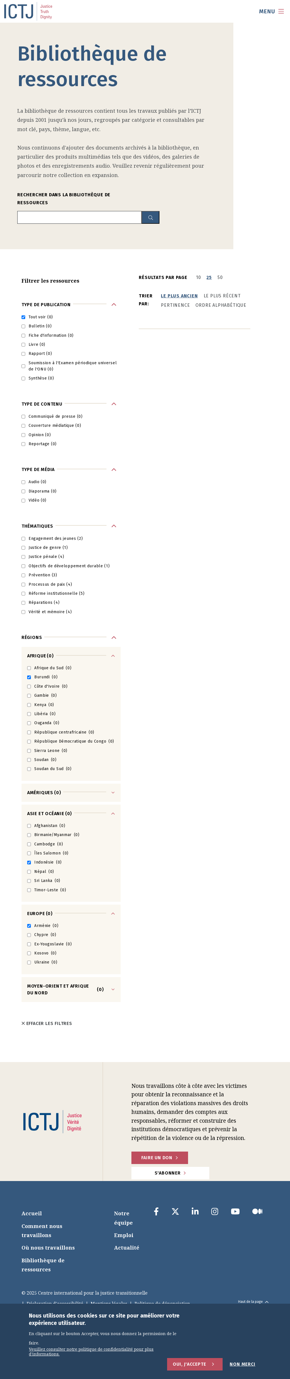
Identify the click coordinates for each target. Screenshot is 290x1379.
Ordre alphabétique (220, 305)
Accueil (32, 1213)
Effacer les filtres (47, 1023)
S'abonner (168, 1173)
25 (209, 277)
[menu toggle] (271, 11)
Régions (32, 637)
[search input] (79, 217)
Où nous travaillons (48, 1247)
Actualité (126, 1247)
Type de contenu (42, 404)
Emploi (123, 1235)
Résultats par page (163, 277)
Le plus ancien (179, 296)
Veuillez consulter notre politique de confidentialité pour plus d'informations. (91, 1351)
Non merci (242, 1364)
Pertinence (175, 305)
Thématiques (37, 526)
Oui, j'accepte (189, 1364)
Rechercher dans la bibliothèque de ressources (63, 198)
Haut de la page (253, 1302)
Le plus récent (222, 296)
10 (198, 277)
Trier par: (145, 299)
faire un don (156, 1157)
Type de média (38, 469)
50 (220, 277)
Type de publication (46, 304)
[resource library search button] (150, 217)
